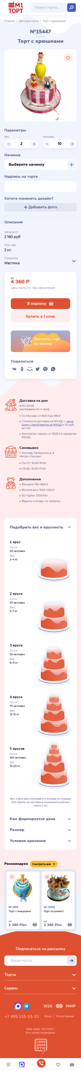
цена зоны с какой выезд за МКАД (47, 423)
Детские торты (29, 21)
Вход (47, 1016)
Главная (9, 21)
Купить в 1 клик (40, 316)
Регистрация (65, 1016)
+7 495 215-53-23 (22, 1016)
